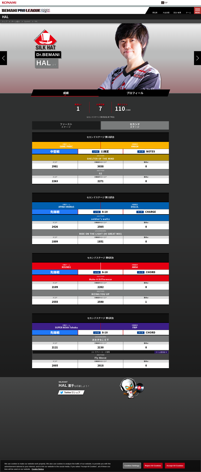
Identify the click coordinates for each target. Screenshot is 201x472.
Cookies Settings (132, 467)
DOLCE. (135, 206)
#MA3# (134, 146)
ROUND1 (66, 267)
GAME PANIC (66, 146)
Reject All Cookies (153, 467)
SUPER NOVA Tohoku (66, 327)
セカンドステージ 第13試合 (100, 137)
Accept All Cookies (175, 467)
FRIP (134, 327)
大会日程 (166, 12)
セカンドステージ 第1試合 (100, 318)
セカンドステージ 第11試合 (100, 197)
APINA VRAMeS (66, 206)
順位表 (154, 12)
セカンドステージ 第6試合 (100, 258)
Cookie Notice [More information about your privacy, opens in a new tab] (38, 470)
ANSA (135, 267)
